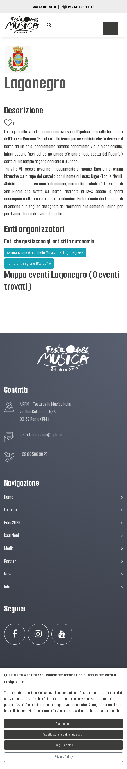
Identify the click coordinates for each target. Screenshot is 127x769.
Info (63, 587)
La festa (63, 509)
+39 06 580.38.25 (34, 454)
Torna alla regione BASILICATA (29, 263)
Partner (63, 561)
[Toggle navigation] (110, 28)
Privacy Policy (63, 756)
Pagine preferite (81, 7)
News (63, 574)
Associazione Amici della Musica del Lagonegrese (45, 252)
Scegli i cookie (63, 745)
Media (63, 548)
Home (63, 497)
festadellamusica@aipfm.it (41, 434)
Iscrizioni (63, 535)
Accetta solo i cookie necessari (63, 734)
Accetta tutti (63, 723)
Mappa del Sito (44, 7)
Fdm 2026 (63, 522)
